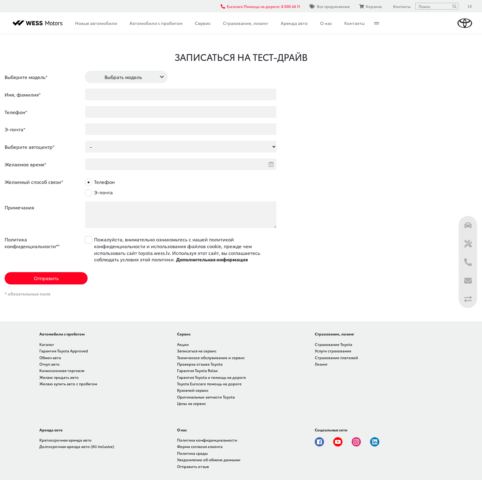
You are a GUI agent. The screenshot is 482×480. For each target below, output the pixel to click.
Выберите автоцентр (29, 146)
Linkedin (374, 441)
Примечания (19, 207)
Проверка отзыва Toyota (200, 364)
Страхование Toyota (333, 344)
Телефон (15, 112)
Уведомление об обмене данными (208, 459)
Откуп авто (49, 364)
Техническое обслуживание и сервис (211, 357)
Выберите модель (25, 76)
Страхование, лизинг (245, 23)
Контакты (354, 23)
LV (470, 6)
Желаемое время (24, 164)
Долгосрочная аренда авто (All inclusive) (76, 446)
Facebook (319, 441)
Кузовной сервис (192, 390)
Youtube (337, 441)
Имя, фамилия (22, 94)
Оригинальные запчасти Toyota (206, 396)
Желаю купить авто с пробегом (68, 383)
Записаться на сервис (196, 350)
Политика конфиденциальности (207, 439)
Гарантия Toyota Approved (63, 350)
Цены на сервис (191, 403)
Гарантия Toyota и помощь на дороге (211, 377)
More (376, 23)
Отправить (46, 278)
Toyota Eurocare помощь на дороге (209, 383)
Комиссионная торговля (61, 370)
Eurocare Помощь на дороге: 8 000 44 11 (260, 6)
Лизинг (321, 364)
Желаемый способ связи (33, 181)
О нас (326, 23)
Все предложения (330, 6)
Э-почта (14, 129)
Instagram (356, 441)
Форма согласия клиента (200, 446)
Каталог (46, 344)
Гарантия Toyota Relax (197, 370)
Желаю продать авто (59, 377)
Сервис (203, 23)
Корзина (370, 6)
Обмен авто (50, 357)
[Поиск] (454, 6)
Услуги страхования (333, 350)
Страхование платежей (336, 357)
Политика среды (192, 453)
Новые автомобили (96, 23)
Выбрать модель (123, 76)
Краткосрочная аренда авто (65, 439)
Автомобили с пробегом (156, 23)
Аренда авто (294, 23)
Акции (183, 344)
